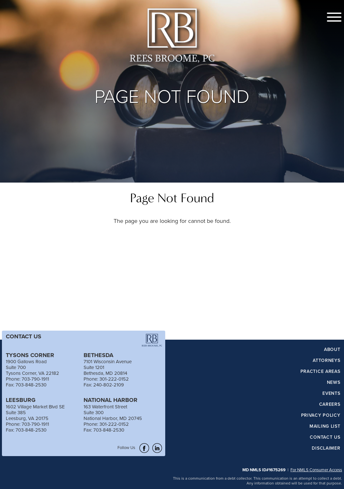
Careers (329, 404)
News (333, 382)
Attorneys (326, 361)
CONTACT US (23, 336)
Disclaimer (326, 448)
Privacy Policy (320, 415)
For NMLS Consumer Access (316, 470)
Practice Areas (320, 371)
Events (331, 393)
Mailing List (324, 426)
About (332, 350)
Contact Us (325, 437)
